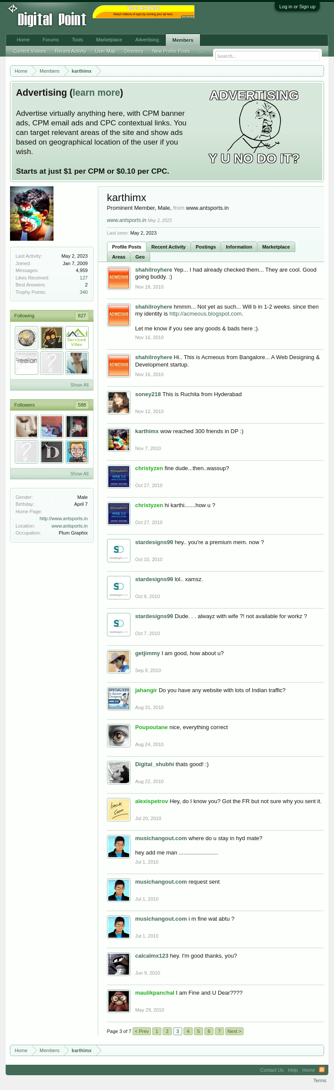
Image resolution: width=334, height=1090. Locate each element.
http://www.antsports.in (64, 518)
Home (23, 39)
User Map (105, 51)
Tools (77, 39)
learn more (96, 92)
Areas (119, 256)
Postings (206, 246)
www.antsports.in (70, 525)
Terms (319, 1080)
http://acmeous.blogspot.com (205, 313)
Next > (234, 1031)
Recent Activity (168, 246)
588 (82, 404)
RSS (321, 1069)
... (201, 51)
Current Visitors (30, 51)
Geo (139, 256)
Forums (51, 39)
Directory (134, 51)
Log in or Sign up (297, 6)
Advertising (147, 39)
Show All (79, 384)
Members (182, 40)
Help (293, 1070)
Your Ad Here (188, 17)
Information (239, 246)
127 (83, 277)
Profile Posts (126, 246)
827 (82, 315)
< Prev (142, 1031)
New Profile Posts (171, 51)
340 (83, 292)
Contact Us (272, 1070)
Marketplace (276, 246)
